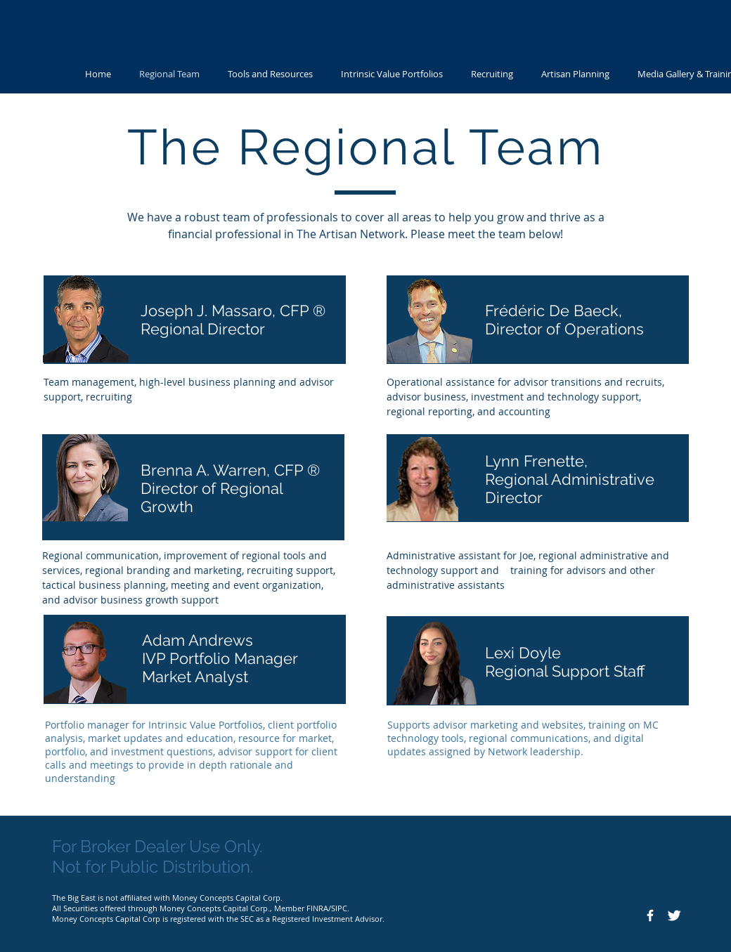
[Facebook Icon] (650, 915)
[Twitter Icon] (674, 915)
